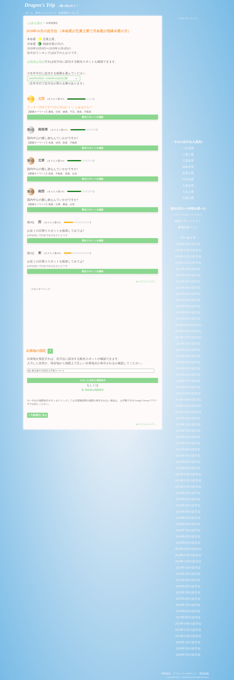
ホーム (29, 12)
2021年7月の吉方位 (188, 306)
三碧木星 (188, 160)
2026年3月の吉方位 (188, 654)
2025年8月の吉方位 (188, 611)
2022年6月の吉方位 (188, 374)
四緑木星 (188, 166)
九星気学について (68, 12)
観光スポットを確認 (92, 117)
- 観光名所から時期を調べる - (188, 208)
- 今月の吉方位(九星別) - (188, 141)
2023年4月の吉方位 (188, 436)
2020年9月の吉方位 (188, 244)
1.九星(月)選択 (34, 23)
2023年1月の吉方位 (188, 418)
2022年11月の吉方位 (188, 405)
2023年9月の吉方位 (188, 468)
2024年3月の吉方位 (188, 505)
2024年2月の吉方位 (188, 499)
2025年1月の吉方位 (188, 567)
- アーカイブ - (188, 237)
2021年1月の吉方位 (188, 268)
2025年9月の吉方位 (188, 617)
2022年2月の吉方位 (188, 349)
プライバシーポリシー (185, 673)
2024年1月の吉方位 (188, 492)
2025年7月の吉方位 (188, 604)
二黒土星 (188, 154)
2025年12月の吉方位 (188, 636)
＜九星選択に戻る (37, 415)
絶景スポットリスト (188, 221)
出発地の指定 (39, 351)
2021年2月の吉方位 (188, 275)
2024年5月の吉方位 (188, 517)
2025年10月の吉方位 (188, 623)
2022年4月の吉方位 (188, 362)
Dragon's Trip (51, 5)
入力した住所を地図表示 (93, 380)
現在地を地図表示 (92, 389)
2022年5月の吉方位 (188, 368)
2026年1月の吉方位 (188, 642)
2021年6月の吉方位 (188, 300)
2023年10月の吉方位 (188, 474)
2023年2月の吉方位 (188, 424)
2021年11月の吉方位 (188, 331)
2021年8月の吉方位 (188, 312)
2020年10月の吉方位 (188, 250)
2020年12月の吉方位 (188, 262)
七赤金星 (188, 185)
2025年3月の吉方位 (188, 580)
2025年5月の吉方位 (188, 592)
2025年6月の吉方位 (188, 598)
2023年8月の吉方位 (188, 461)
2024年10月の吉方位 (188, 548)
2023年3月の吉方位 (188, 430)
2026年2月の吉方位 (188, 648)
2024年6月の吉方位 (188, 524)
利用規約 (166, 673)
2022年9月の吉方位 (188, 393)
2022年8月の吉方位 (188, 387)
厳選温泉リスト (188, 227)
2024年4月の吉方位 (188, 511)
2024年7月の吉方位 (188, 530)
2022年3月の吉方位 (188, 356)
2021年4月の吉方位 (188, 287)
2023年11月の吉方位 (188, 480)
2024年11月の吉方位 (188, 555)
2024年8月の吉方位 (188, 536)
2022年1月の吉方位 (188, 343)
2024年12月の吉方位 (188, 561)
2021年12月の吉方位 (188, 337)
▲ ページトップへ (145, 281)
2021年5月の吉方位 (188, 293)
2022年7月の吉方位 (188, 380)
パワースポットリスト (188, 214)
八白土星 (188, 191)
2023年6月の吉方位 (188, 449)
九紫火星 (188, 197)
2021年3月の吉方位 (188, 281)
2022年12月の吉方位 (188, 412)
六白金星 (188, 179)
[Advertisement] (92, 316)
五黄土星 (188, 173)
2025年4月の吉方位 (188, 586)
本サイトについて (45, 12)
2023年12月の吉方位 (188, 486)
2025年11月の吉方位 (188, 629)
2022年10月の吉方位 (188, 399)
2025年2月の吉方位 (188, 573)
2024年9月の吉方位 (188, 542)
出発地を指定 (36, 61)
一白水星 (188, 148)
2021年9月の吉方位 (188, 318)
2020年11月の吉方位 (188, 256)
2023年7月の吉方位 (188, 455)
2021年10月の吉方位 (188, 324)
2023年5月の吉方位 (188, 443)
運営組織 (204, 673)
